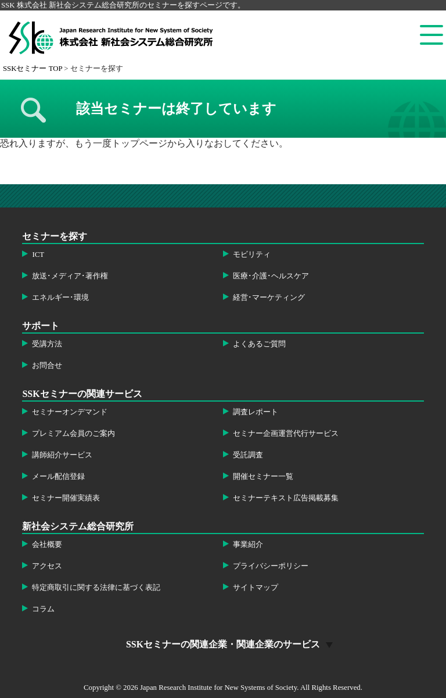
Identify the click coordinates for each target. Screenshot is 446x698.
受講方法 (47, 344)
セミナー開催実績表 (66, 498)
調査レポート (255, 412)
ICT (38, 254)
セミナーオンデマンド (69, 412)
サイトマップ (255, 588)
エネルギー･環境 (60, 297)
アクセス (47, 566)
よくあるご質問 (259, 344)
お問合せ (47, 365)
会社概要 (47, 544)
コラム (43, 609)
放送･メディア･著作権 (70, 276)
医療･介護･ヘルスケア (271, 276)
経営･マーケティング (269, 297)
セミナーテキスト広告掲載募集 (286, 498)
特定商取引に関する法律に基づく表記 (96, 588)
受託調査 (248, 455)
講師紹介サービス (62, 455)
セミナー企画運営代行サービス (286, 433)
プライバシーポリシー (270, 566)
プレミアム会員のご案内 (73, 433)
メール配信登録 (58, 477)
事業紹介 (248, 544)
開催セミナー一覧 (263, 477)
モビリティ (252, 254)
